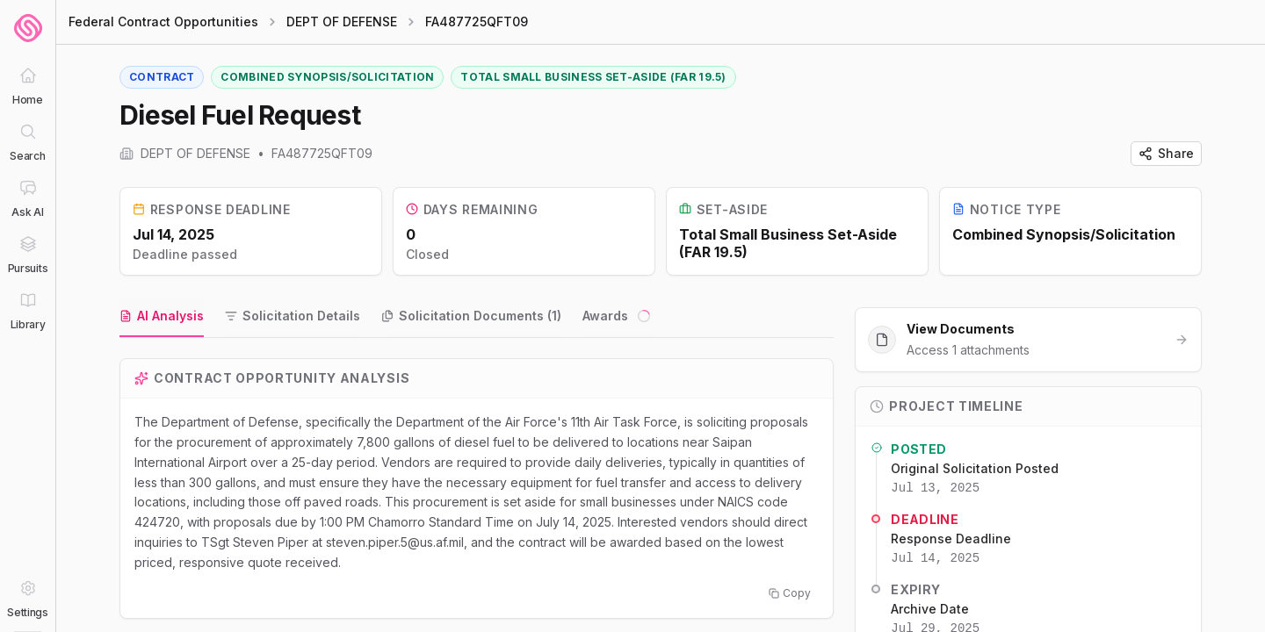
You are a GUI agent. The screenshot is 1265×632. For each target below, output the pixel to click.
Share (1166, 153)
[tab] (161, 318)
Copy (790, 593)
